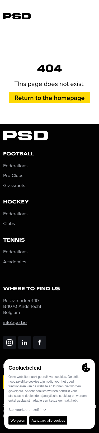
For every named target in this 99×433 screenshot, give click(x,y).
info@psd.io (15, 322)
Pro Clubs (13, 176)
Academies (14, 262)
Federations (15, 166)
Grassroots (14, 186)
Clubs (9, 224)
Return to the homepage (50, 97)
